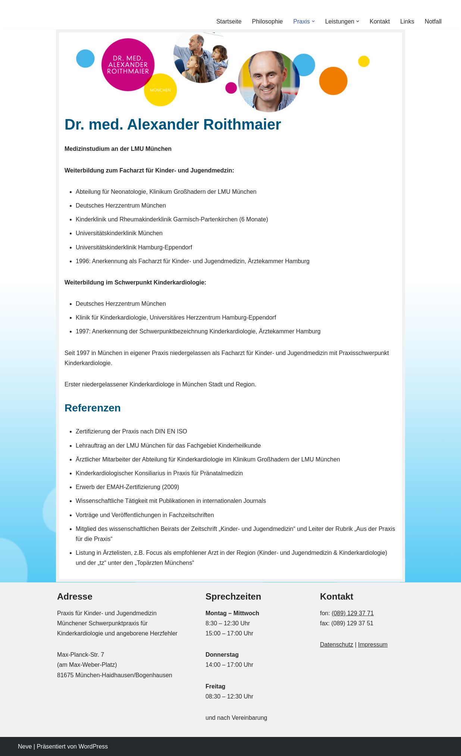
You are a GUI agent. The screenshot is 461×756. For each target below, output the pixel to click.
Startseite (229, 21)
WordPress (93, 746)
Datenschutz (336, 644)
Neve (25, 746)
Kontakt (380, 21)
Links (407, 21)
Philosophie (267, 21)
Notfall (433, 21)
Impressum (373, 644)
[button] (313, 21)
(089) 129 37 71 (353, 613)
